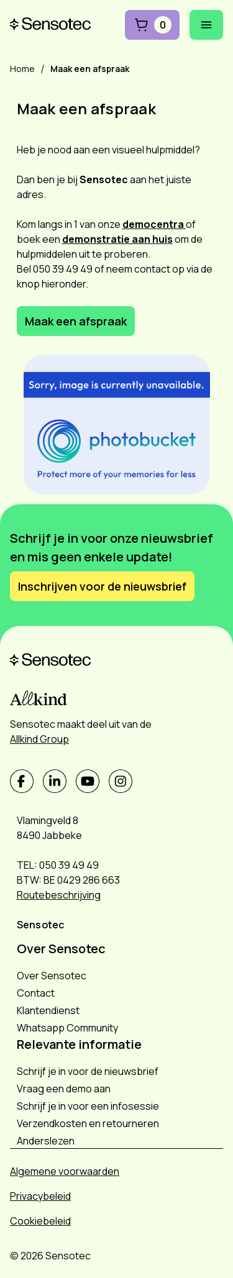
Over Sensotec (51, 975)
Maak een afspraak (76, 321)
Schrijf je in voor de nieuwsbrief (87, 1071)
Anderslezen (46, 1141)
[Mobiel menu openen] (206, 25)
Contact (36, 993)
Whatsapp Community (67, 1028)
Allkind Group (39, 739)
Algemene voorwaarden (64, 1171)
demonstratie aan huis (117, 239)
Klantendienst (48, 1010)
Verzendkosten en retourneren (88, 1123)
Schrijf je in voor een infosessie (88, 1106)
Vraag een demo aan (64, 1088)
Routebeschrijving (59, 895)
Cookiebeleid (40, 1221)
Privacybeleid (40, 1196)
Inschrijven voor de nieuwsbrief (102, 586)
